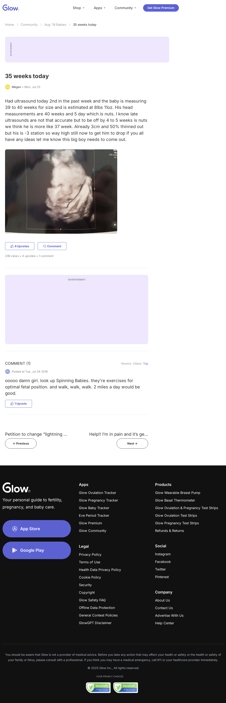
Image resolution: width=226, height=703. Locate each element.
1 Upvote (18, 403)
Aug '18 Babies (55, 25)
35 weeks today (84, 25)
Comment (52, 246)
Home (9, 25)
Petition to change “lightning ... (36, 434)
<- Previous (21, 443)
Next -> (132, 443)
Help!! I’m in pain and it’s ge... (118, 434)
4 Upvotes (19, 246)
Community (29, 25)
